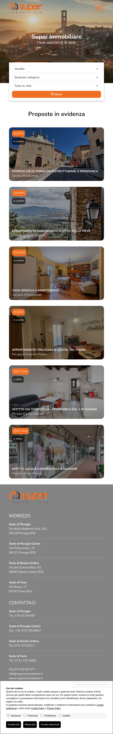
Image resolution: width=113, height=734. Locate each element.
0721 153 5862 (25, 660)
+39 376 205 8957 (28, 631)
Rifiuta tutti (30, 724)
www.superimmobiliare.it (26, 678)
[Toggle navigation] (98, 8)
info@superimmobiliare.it (26, 674)
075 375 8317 (25, 646)
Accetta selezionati (50, 724)
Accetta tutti (13, 724)
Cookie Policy (38, 708)
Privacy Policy (54, 708)
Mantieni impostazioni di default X (91, 684)
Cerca (56, 94)
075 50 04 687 (25, 616)
